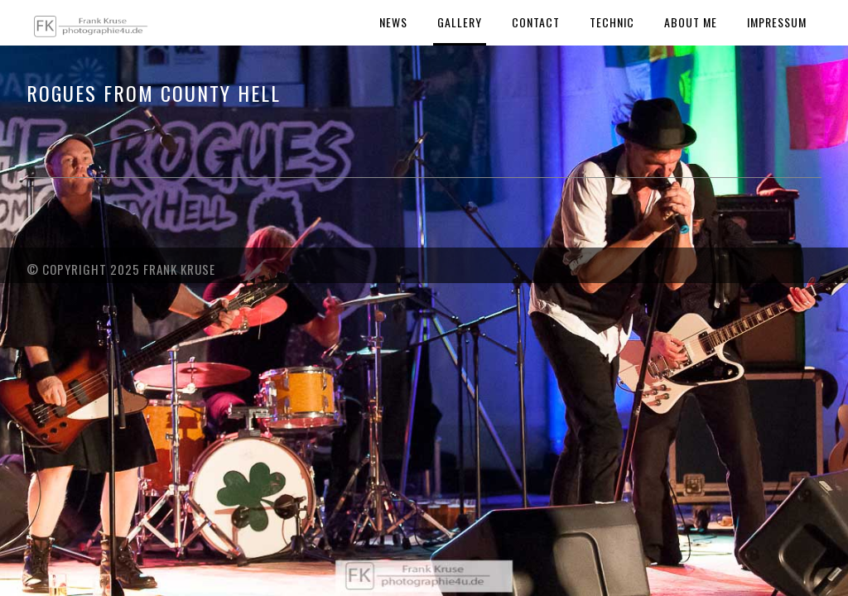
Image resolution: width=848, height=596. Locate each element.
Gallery (459, 22)
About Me (690, 22)
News (393, 22)
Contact (536, 22)
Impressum (777, 22)
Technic (612, 22)
